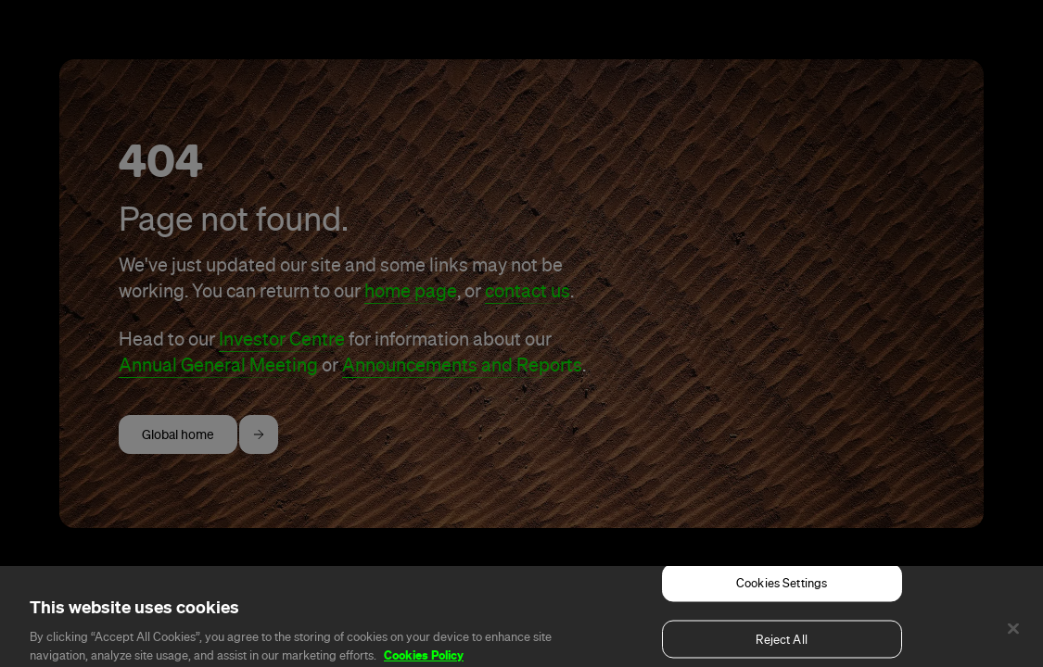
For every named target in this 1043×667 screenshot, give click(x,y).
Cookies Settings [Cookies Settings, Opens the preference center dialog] (781, 593)
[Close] (1013, 639)
